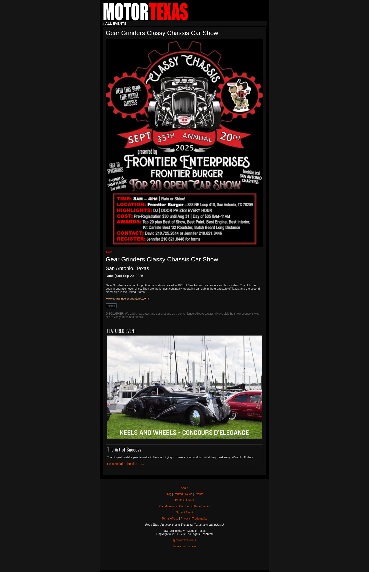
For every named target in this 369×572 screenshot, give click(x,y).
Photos (179, 500)
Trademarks (199, 518)
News (188, 494)
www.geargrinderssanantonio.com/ (127, 298)
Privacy (185, 518)
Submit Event (184, 512)
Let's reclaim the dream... (125, 464)
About (184, 488)
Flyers (190, 500)
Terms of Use (170, 518)
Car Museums (168, 506)
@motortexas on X (184, 540)
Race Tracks (202, 506)
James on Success (185, 546)
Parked (178, 494)
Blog (169, 494)
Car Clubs (185, 506)
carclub (111, 305)
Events (198, 494)
